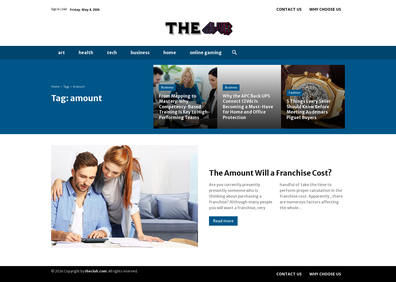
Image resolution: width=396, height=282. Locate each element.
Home (55, 87)
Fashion (294, 93)
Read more (223, 225)
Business (167, 88)
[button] (235, 53)
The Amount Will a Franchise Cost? (265, 172)
